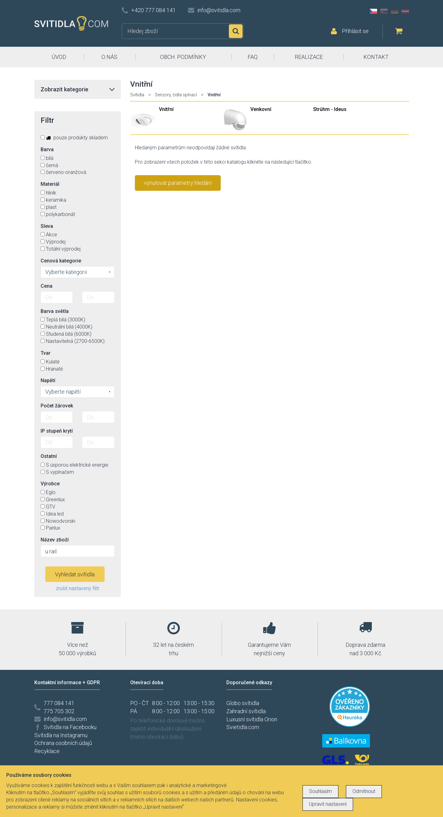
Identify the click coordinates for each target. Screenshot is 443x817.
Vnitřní (166, 109)
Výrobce (50, 484)
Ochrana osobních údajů (63, 743)
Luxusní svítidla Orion (251, 719)
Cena (46, 286)
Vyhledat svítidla (75, 574)
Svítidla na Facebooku (70, 727)
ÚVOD (59, 57)
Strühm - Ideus (330, 109)
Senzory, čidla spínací (176, 94)
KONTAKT (376, 57)
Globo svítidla (242, 703)
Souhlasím (320, 791)
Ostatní (49, 456)
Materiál (50, 184)
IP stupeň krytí (57, 431)
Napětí (48, 380)
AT (405, 11)
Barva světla (55, 311)
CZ (373, 11)
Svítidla (137, 94)
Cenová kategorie (61, 261)
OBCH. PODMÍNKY (183, 57)
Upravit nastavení (328, 804)
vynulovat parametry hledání (178, 183)
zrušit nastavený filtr (77, 588)
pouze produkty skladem (74, 138)
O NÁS (109, 57)
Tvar (46, 353)
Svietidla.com (242, 727)
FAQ (253, 57)
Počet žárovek (57, 406)
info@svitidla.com (218, 10)
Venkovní (260, 109)
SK (384, 11)
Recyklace (47, 751)
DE (394, 11)
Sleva (47, 226)
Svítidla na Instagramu (60, 735)
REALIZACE (309, 57)
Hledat (236, 31)
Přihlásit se (355, 31)
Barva (47, 149)
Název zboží (55, 540)
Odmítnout (363, 791)
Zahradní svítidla (246, 711)
